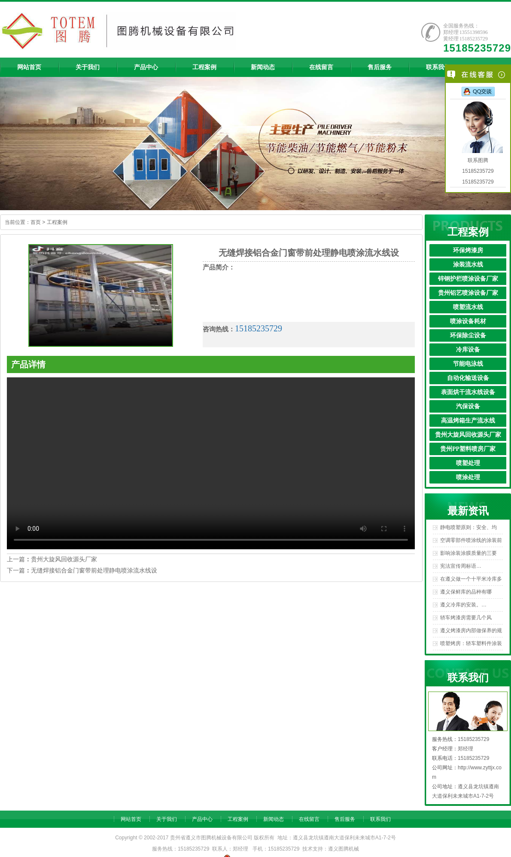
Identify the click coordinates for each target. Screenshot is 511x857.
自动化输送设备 (468, 378)
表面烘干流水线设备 (468, 392)
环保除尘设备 (468, 335)
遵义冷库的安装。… (463, 605)
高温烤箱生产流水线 (468, 420)
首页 (35, 222)
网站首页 (131, 819)
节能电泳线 (468, 364)
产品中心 (202, 819)
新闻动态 (273, 819)
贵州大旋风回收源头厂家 (468, 435)
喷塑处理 (468, 463)
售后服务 (345, 819)
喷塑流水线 (468, 307)
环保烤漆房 (468, 250)
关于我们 (166, 819)
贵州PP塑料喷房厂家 (468, 449)
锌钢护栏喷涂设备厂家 (468, 278)
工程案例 (57, 222)
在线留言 (309, 819)
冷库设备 (468, 349)
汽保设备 (468, 406)
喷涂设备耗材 (468, 321)
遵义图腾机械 (343, 849)
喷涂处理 (468, 477)
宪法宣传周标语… (460, 566)
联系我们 (380, 819)
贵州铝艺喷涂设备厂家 (468, 293)
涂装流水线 (468, 264)
